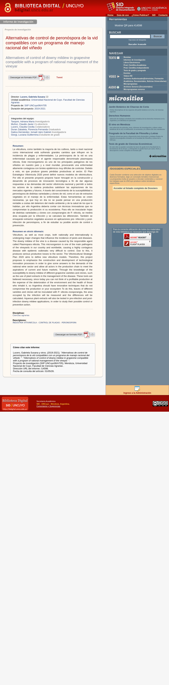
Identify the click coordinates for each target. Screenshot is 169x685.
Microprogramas (130, 84)
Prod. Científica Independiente (136, 68)
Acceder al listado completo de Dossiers (136, 188)
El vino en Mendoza (119, 124)
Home (110, 15)
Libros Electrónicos (132, 63)
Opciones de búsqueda (137, 40)
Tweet (59, 77)
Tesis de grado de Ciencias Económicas (130, 144)
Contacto (163, 15)
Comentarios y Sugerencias (48, 406)
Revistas (127, 57)
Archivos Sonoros (138, 87)
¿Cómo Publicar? (140, 15)
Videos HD (128, 76)
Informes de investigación (134, 60)
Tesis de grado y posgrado (135, 70)
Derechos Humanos (119, 115)
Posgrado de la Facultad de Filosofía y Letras (133, 133)
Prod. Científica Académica (135, 65)
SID (153, 15)
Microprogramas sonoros (134, 89)
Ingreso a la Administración (137, 392)
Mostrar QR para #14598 (128, 25)
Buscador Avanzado (137, 44)
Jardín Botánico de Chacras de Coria (129, 107)
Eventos (127, 73)
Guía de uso (123, 15)
